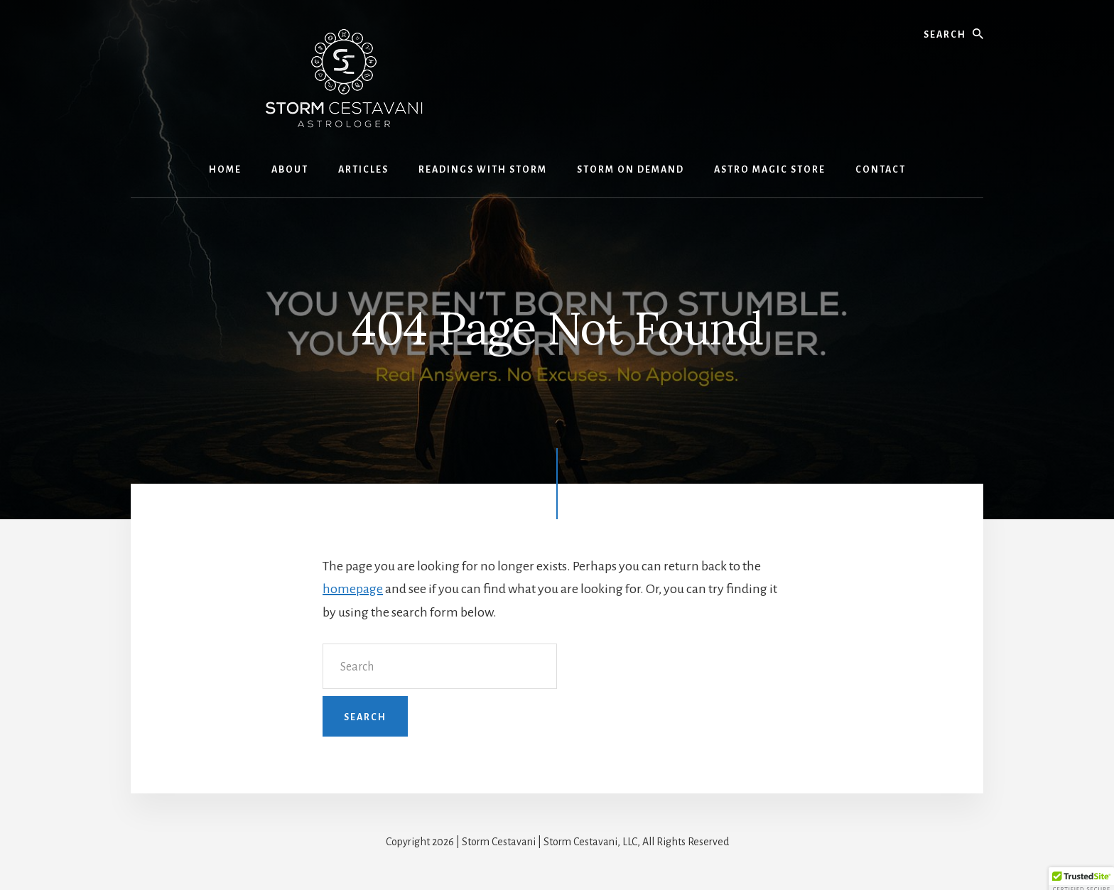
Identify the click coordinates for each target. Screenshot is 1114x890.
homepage (353, 589)
